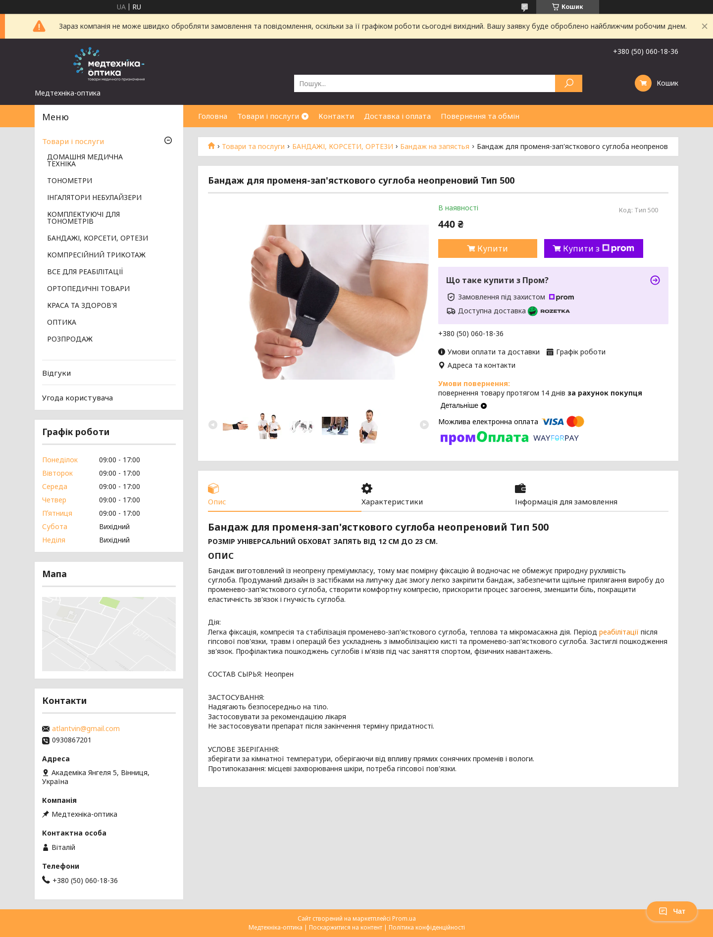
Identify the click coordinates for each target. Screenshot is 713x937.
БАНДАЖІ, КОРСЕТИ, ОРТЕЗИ (342, 146)
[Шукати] (568, 83)
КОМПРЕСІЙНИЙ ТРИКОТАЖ (96, 255)
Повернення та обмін (480, 116)
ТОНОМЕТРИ (69, 181)
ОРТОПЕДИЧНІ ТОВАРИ (88, 289)
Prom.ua (404, 918)
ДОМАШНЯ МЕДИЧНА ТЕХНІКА (85, 160)
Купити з (598, 248)
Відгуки (56, 373)
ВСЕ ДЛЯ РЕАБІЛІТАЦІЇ (85, 272)
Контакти (336, 116)
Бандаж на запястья (434, 146)
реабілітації (619, 632)
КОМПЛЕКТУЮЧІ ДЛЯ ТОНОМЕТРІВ (83, 218)
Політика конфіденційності (427, 927)
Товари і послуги (268, 116)
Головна (212, 116)
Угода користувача (77, 397)
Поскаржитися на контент (345, 927)
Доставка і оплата (397, 116)
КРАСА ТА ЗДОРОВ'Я (82, 306)
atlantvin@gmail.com (86, 728)
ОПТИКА (61, 323)
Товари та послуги (253, 146)
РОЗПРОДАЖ (70, 340)
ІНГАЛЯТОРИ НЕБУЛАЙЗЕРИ (94, 198)
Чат (672, 911)
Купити (492, 248)
